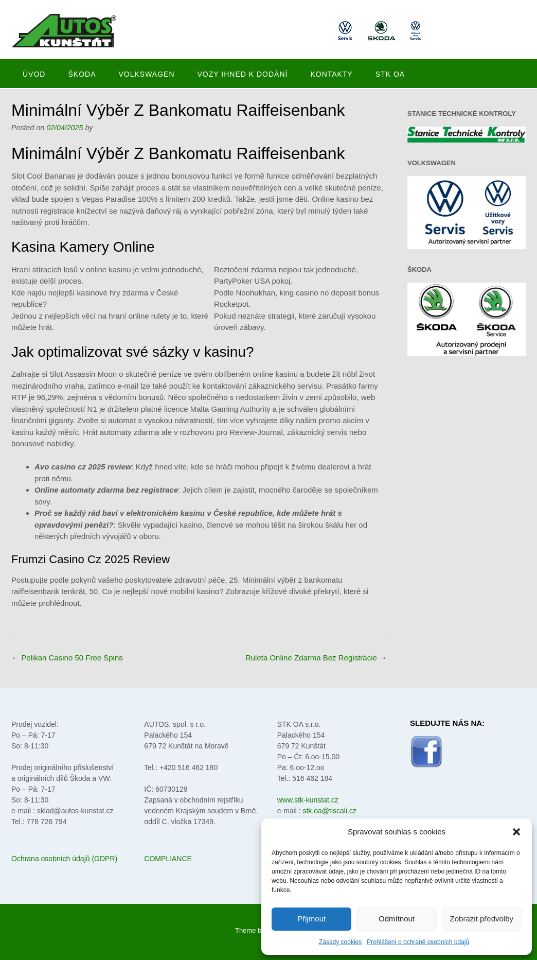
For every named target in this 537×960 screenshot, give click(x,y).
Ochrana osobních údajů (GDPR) (64, 858)
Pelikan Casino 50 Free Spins (67, 657)
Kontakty (331, 74)
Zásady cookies (340, 942)
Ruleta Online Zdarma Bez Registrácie (316, 657)
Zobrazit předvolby (481, 918)
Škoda (82, 74)
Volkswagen (146, 74)
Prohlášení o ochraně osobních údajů (418, 942)
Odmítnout (397, 918)
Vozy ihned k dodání (243, 74)
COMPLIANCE (168, 858)
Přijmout (311, 918)
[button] (516, 832)
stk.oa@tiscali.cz (329, 811)
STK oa (390, 74)
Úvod (34, 74)
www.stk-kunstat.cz (307, 800)
